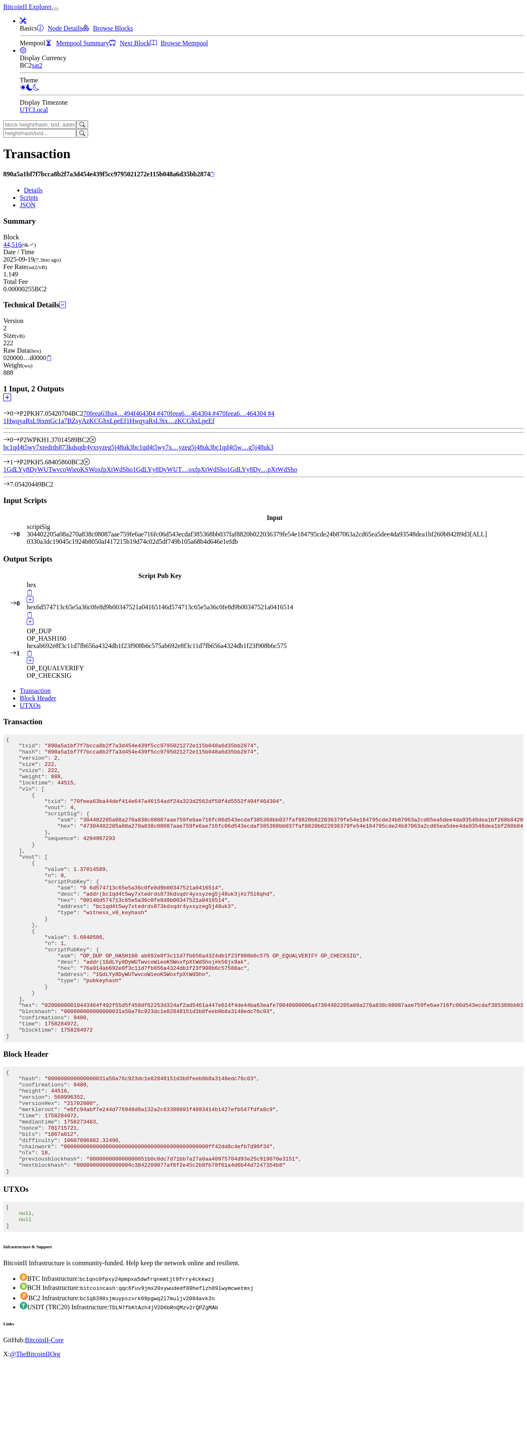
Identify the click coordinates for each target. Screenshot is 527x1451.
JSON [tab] (27, 204)
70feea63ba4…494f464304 (123, 413)
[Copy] (212, 174)
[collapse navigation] (55, 9)
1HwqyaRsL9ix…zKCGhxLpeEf (170, 420)
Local (40, 109)
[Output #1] (16, 462)
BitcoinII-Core (44, 1426)
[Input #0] (16, 413)
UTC (26, 109)
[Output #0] (16, 439)
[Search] (82, 124)
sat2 (37, 65)
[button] (23, 20)
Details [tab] (33, 190)
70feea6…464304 (191, 413)
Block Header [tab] (38, 698)
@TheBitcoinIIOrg (35, 1440)
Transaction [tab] (35, 690)
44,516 (12, 244)
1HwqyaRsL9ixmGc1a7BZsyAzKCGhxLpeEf (64, 420)
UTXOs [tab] (30, 705)
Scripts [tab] (29, 197)
